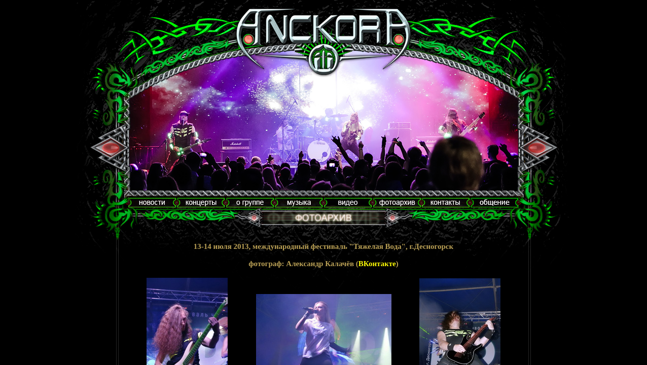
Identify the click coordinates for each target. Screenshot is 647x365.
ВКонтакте (377, 264)
